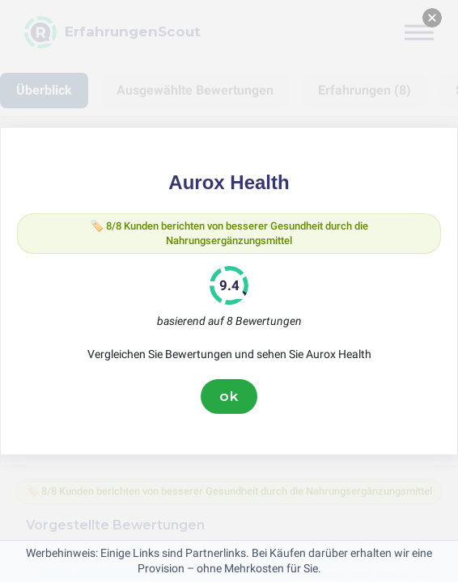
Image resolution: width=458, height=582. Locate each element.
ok (229, 396)
